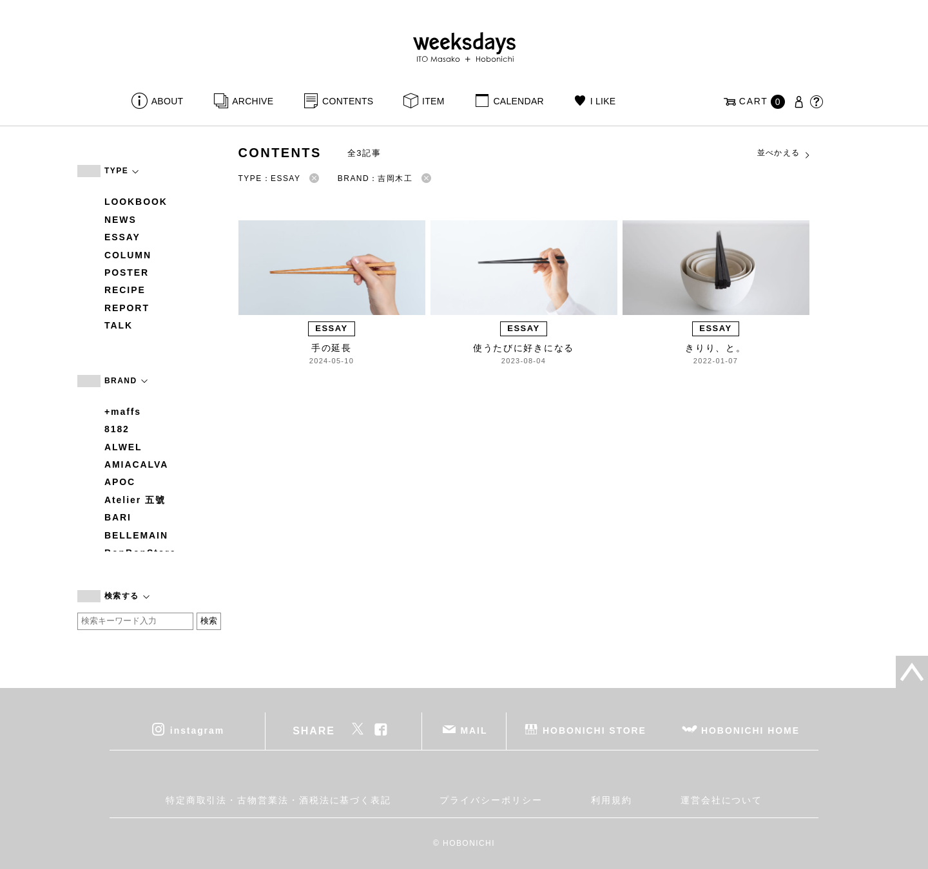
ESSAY (122, 237)
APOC (119, 482)
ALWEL (123, 447)
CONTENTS (347, 101)
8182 (117, 429)
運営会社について (721, 800)
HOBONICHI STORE (594, 730)
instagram (197, 730)
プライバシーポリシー (491, 800)
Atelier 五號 (135, 500)
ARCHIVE (252, 101)
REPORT (127, 308)
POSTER (126, 272)
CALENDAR (518, 101)
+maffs (122, 411)
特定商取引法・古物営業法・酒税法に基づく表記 (278, 800)
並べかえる (784, 153)
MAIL (474, 730)
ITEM (433, 101)
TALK (118, 325)
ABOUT (167, 101)
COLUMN (127, 255)
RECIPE (125, 290)
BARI (117, 517)
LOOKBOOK (136, 201)
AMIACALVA (136, 464)
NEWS (120, 220)
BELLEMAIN (136, 535)
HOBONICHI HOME (750, 730)
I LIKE (603, 101)
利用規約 (611, 800)
